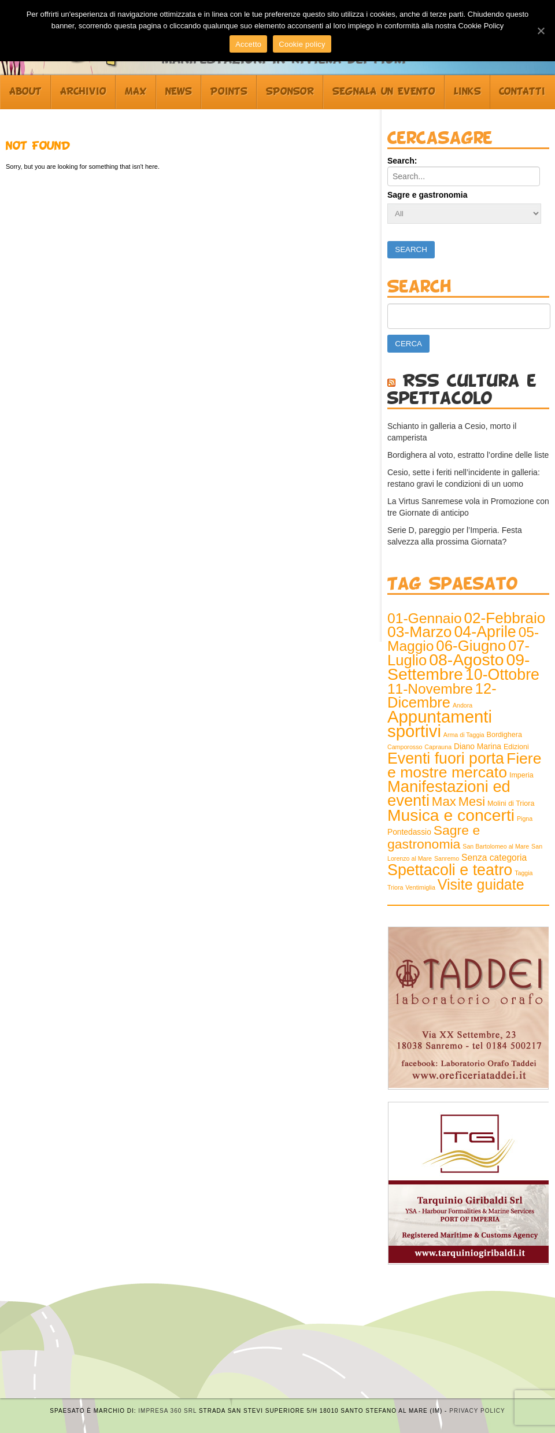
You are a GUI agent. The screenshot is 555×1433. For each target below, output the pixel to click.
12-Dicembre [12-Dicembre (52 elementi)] (442, 695)
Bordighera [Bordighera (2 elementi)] (504, 735)
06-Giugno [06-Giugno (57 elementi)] (471, 646)
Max (136, 92)
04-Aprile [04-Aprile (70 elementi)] (485, 631)
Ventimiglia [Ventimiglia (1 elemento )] (420, 887)
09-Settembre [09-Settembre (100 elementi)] (458, 666)
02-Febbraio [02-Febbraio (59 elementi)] (505, 618)
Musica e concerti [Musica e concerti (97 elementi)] (451, 815)
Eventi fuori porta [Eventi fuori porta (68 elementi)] (445, 758)
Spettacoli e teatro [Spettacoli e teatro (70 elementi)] (449, 870)
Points (228, 92)
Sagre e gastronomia (427, 194)
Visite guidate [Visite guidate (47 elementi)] (481, 884)
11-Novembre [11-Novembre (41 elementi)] (430, 689)
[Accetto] (540, 30)
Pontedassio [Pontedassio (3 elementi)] (409, 832)
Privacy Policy (477, 1411)
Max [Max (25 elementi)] (444, 801)
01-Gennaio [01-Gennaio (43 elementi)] (424, 618)
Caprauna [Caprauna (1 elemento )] (438, 746)
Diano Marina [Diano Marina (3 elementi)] (477, 746)
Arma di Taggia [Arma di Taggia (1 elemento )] (463, 734)
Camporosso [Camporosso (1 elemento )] (404, 746)
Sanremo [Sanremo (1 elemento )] (446, 858)
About (25, 92)
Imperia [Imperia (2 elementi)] (521, 775)
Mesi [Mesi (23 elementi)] (471, 801)
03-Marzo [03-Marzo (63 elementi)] (419, 631)
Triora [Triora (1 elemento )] (395, 887)
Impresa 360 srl (167, 1411)
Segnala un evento (383, 92)
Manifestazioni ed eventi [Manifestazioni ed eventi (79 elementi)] (448, 793)
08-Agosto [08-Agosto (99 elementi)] (466, 659)
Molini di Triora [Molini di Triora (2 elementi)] (510, 803)
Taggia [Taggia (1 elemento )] (523, 872)
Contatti (522, 92)
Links (467, 92)
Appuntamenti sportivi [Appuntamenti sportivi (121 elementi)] (439, 723)
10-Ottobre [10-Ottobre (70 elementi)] (502, 674)
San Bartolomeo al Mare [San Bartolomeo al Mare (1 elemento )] (495, 846)
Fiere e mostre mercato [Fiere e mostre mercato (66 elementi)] (464, 765)
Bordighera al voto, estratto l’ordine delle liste (468, 455)
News (178, 92)
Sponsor (290, 92)
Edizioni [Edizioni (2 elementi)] (516, 747)
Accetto (248, 44)
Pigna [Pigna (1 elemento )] (524, 818)
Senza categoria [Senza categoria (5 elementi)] (494, 857)
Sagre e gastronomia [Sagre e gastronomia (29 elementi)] (433, 837)
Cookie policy (302, 44)
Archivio (83, 92)
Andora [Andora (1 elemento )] (462, 705)
